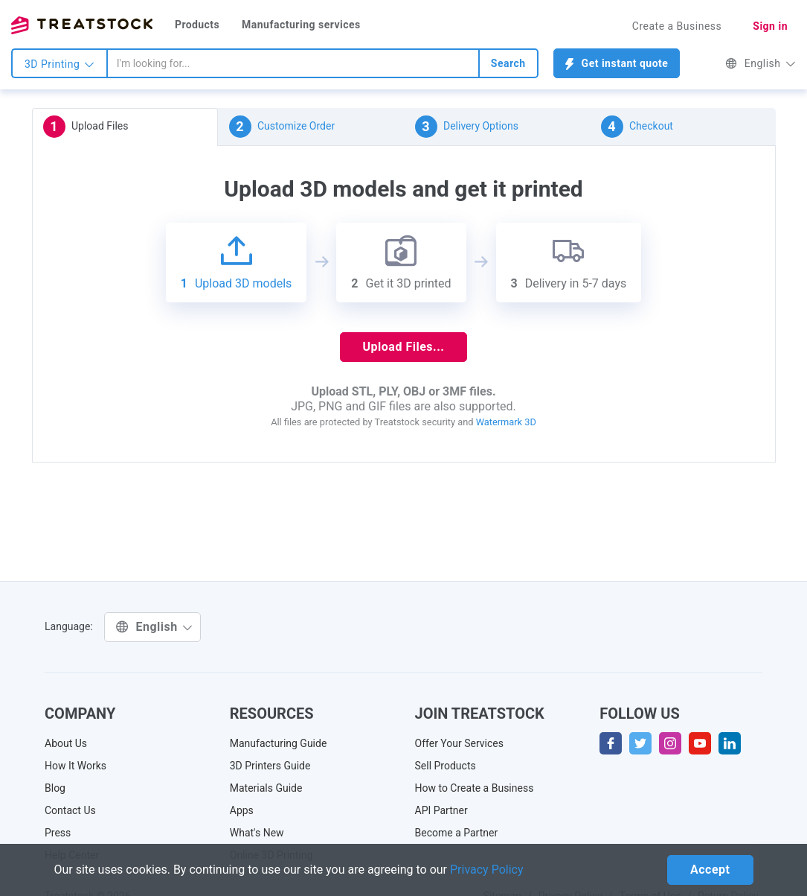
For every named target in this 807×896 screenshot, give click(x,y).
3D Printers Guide (270, 766)
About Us (66, 743)
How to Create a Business (474, 788)
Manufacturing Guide (278, 743)
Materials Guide (266, 788)
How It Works (75, 766)
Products (197, 25)
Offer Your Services (459, 743)
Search (508, 63)
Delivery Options (466, 126)
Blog (55, 788)
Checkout (637, 126)
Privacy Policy (487, 869)
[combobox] (293, 63)
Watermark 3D (506, 422)
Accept (710, 869)
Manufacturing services (301, 25)
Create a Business (677, 26)
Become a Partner (456, 833)
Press (58, 833)
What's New (257, 833)
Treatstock (81, 25)
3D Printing (59, 64)
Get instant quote (617, 63)
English (760, 63)
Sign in (770, 26)
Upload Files (86, 126)
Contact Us (70, 810)
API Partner (441, 810)
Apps (242, 810)
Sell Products (445, 766)
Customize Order (282, 126)
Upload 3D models (236, 262)
